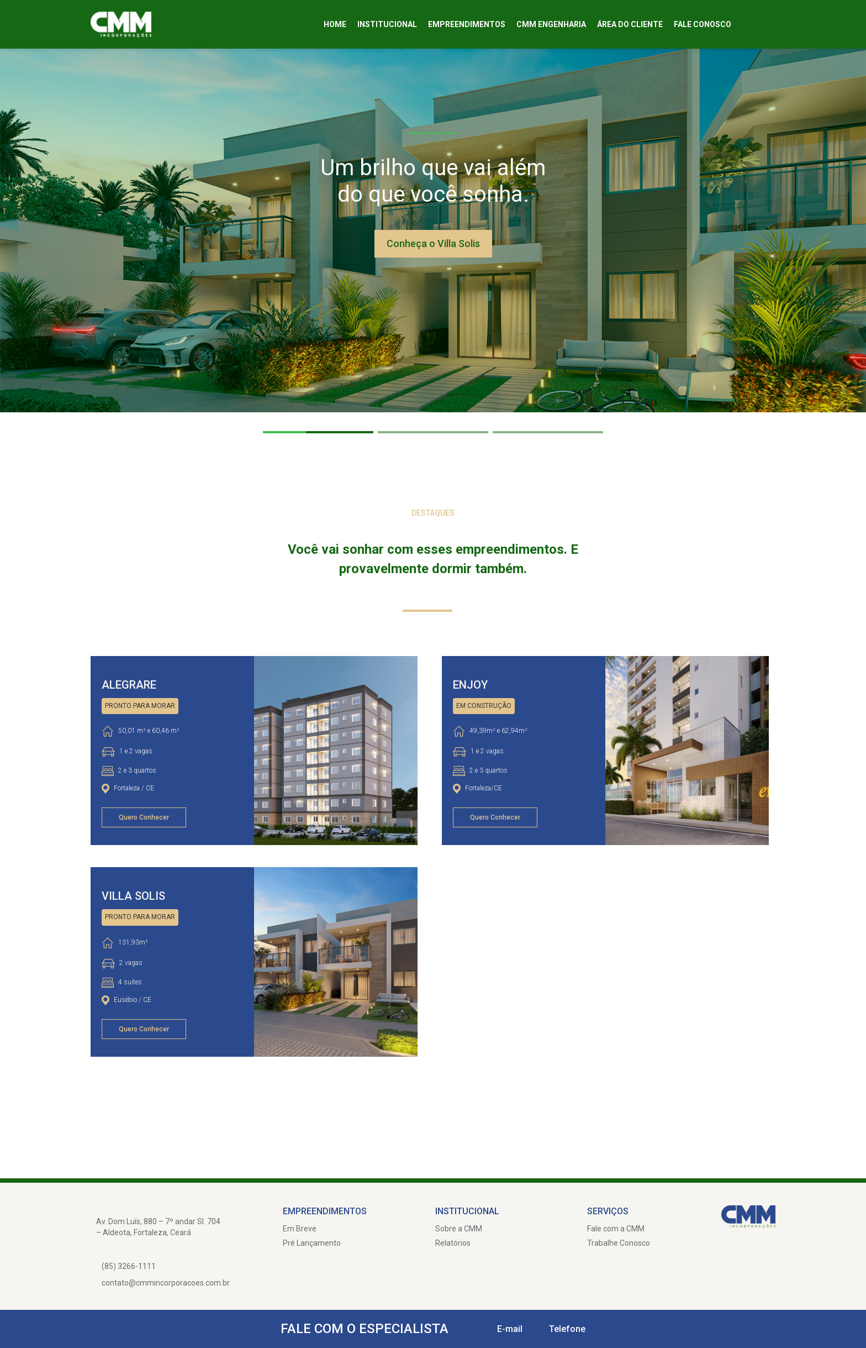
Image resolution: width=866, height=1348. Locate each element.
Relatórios (453, 1243)
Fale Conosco (702, 24)
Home (335, 24)
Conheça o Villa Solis (433, 243)
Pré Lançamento (312, 1243)
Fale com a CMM (616, 1228)
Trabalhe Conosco (618, 1243)
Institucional (387, 24)
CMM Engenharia (551, 24)
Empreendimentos (466, 24)
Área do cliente (630, 24)
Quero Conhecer (144, 817)
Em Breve (299, 1228)
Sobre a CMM (458, 1228)
